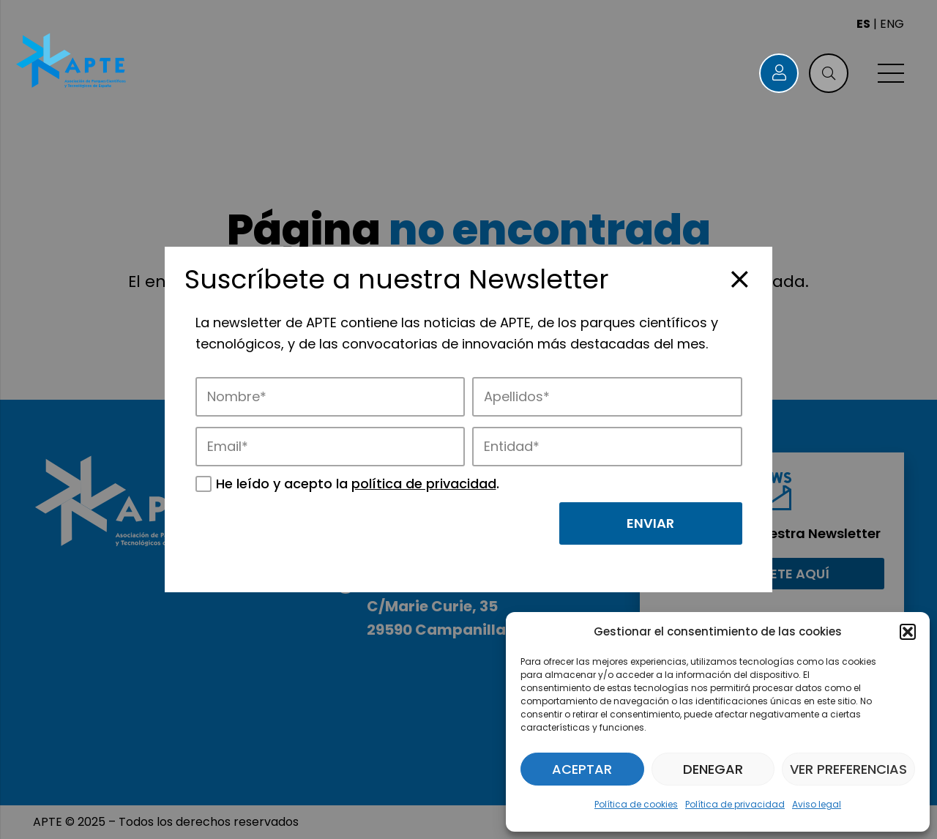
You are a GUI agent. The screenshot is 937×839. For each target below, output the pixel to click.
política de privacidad (423, 483)
